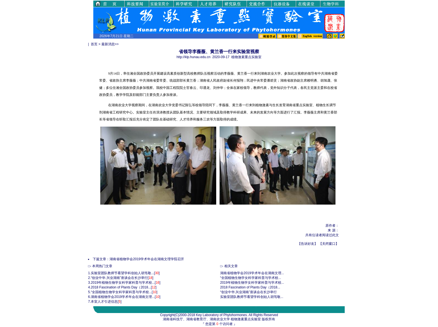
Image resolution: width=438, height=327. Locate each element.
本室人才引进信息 (104, 302)
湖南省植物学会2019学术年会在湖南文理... (123, 297)
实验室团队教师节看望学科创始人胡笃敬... (122, 273)
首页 (94, 44)
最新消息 (108, 44)
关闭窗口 (328, 244)
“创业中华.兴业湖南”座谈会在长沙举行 (119, 278)
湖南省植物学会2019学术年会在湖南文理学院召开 (147, 259)
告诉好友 (307, 244)
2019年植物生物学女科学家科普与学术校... (123, 283)
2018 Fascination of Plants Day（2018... (121, 287)
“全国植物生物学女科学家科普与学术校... (121, 292)
